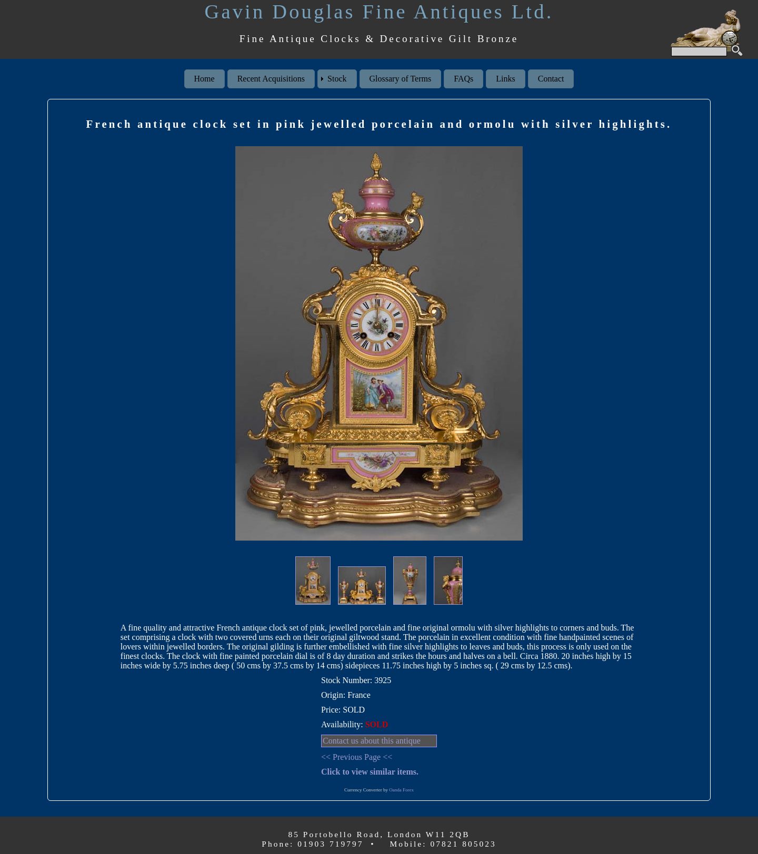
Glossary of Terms (401, 78)
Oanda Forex (401, 789)
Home (204, 78)
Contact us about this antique (372, 740)
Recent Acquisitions (271, 78)
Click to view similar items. (369, 771)
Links (505, 78)
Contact (551, 78)
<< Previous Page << (356, 757)
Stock (336, 78)
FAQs (463, 78)
